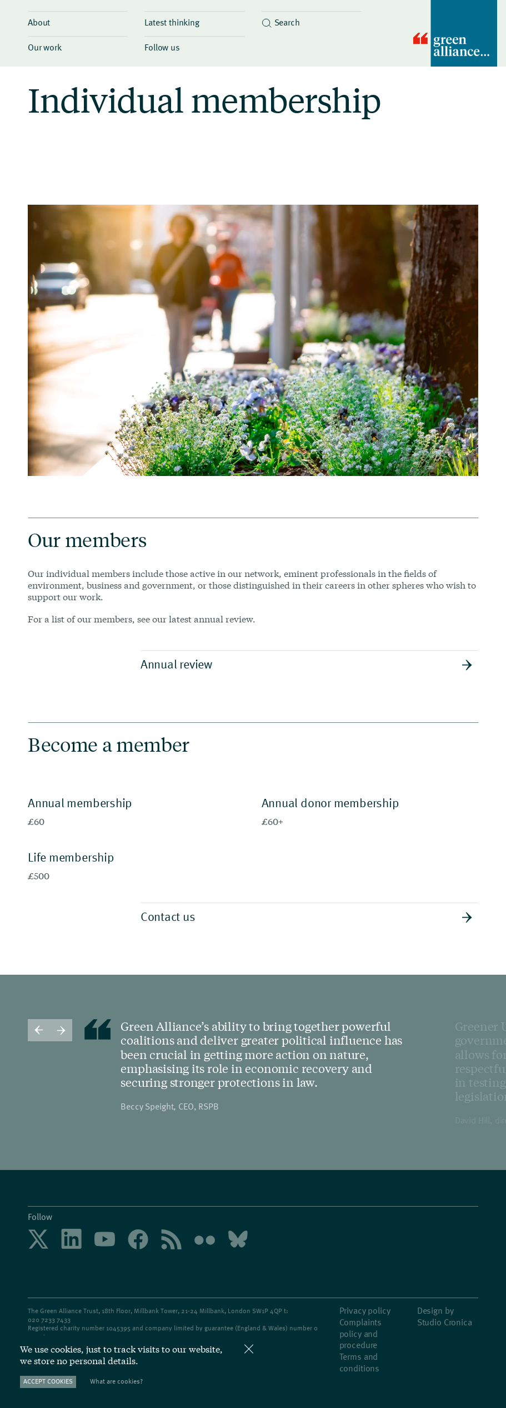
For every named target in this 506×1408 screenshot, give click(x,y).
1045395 (118, 1327)
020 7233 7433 (49, 1319)
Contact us (307, 916)
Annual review (307, 663)
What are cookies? (116, 1381)
